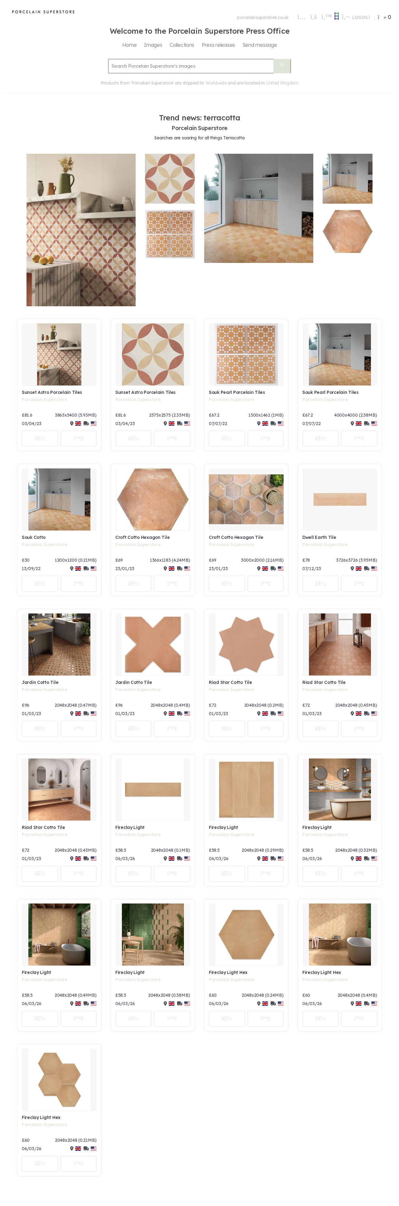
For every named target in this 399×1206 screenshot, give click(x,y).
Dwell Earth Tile (319, 537)
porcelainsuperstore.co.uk (262, 17)
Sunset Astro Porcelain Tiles (52, 392)
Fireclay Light (130, 827)
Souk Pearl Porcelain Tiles (237, 392)
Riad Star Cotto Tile (230, 682)
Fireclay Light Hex (228, 972)
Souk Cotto (34, 537)
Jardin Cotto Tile (40, 682)
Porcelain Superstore (44, 399)
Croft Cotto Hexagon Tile (142, 537)
